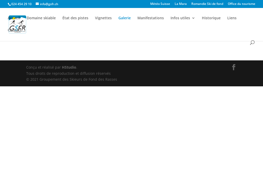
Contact (15, 30)
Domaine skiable (41, 18)
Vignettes (103, 18)
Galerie (124, 18)
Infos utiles (180, 18)
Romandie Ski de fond (207, 4)
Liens (232, 18)
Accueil (14, 18)
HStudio (69, 67)
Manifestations (150, 18)
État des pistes (75, 18)
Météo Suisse (160, 4)
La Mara (181, 4)
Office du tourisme (241, 4)
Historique (211, 18)
